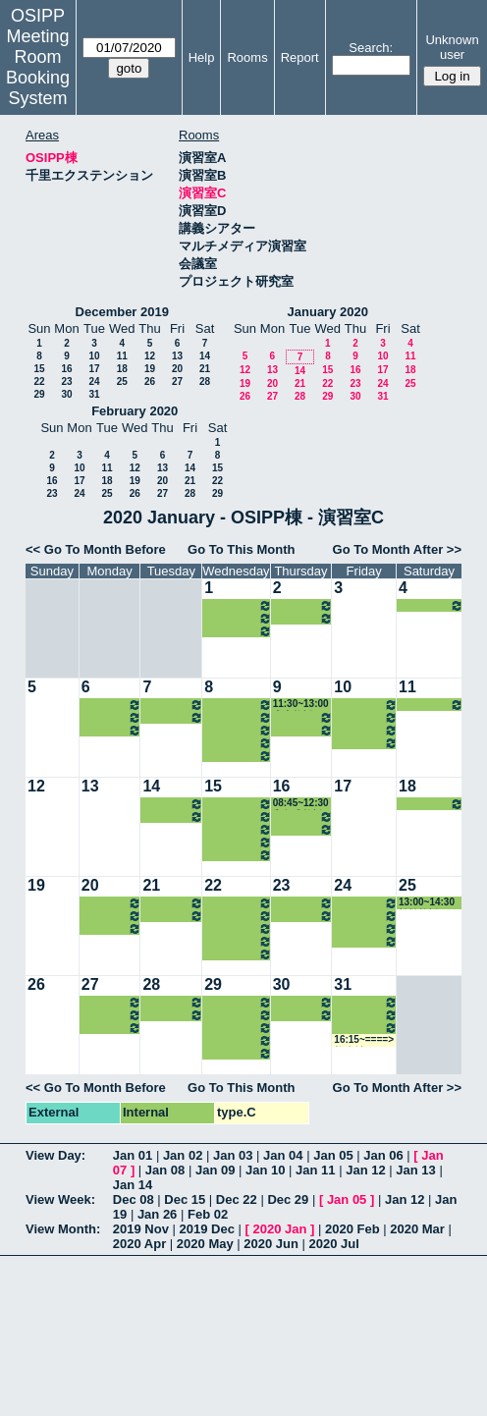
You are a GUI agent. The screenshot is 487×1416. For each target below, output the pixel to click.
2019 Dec (207, 1229)
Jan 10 (265, 1170)
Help (202, 57)
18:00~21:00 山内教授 (237, 631)
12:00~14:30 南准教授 (237, 915)
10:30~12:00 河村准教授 (237, 704)
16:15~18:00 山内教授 (237, 618)
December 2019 (122, 311)
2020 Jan (279, 1229)
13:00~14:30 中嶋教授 (366, 717)
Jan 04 (282, 1155)
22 (38, 381)
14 (204, 356)
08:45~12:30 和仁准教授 (301, 803)
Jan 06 (383, 1155)
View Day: (55, 1155)
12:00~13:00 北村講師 (111, 717)
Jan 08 (165, 1170)
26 (149, 381)
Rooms (247, 57)
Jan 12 (365, 1170)
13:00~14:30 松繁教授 (431, 605)
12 (149, 356)
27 (177, 381)
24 (93, 381)
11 (122, 356)
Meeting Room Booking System (38, 67)
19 (149, 368)
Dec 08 (133, 1199)
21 (204, 368)
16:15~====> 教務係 (364, 1040)
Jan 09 (215, 1170)
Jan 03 (232, 1155)
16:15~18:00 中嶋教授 (366, 742)
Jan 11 (315, 1170)
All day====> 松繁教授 (431, 803)
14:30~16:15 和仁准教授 (366, 730)
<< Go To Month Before (96, 549)
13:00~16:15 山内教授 (303, 605)
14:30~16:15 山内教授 (237, 605)
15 (38, 368)
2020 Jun (271, 1243)
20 (177, 368)
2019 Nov (141, 1229)
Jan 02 (182, 1155)
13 (177, 356)
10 (93, 356)
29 (38, 394)
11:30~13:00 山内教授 (301, 704)
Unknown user (451, 47)
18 (122, 368)
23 (66, 381)
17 (93, 368)
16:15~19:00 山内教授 (303, 618)
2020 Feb (352, 1229)
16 (66, 368)
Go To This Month (242, 549)
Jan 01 (132, 1155)
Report (300, 57)
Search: (371, 47)
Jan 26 (157, 1214)
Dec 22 (236, 1199)
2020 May (205, 1243)
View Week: (60, 1199)
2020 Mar (417, 1229)
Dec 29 (287, 1199)
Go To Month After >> (397, 549)
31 (93, 394)
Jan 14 (132, 1184)
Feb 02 (208, 1214)
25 (122, 381)
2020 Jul (334, 1243)
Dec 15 (184, 1199)
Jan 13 (415, 1170)
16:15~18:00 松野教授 (172, 717)
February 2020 (134, 411)
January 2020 (328, 311)
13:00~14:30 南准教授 (237, 717)
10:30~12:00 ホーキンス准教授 (111, 704)
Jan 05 (332, 1155)
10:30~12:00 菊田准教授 (172, 704)
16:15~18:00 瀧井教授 (111, 730)
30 (66, 394)
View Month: (63, 1229)
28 (204, 381)
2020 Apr (139, 1243)
